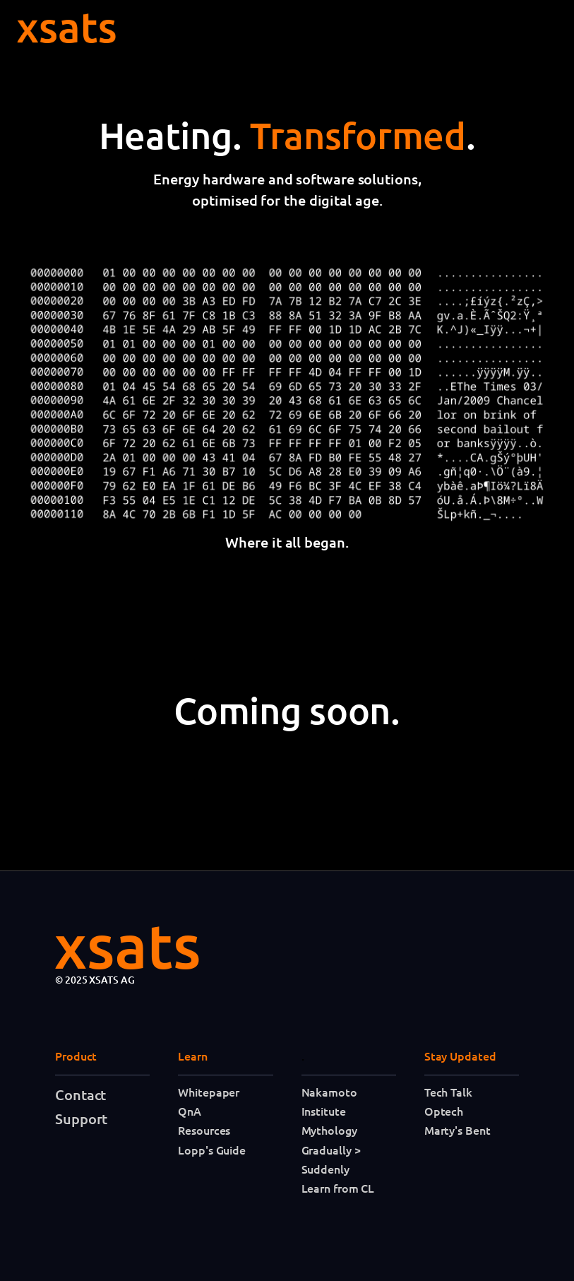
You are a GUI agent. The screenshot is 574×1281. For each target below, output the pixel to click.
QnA (189, 1110)
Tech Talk (448, 1091)
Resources (204, 1130)
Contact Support (81, 1106)
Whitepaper (208, 1091)
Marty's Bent (457, 1130)
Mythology (329, 1130)
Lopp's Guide (212, 1149)
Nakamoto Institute (329, 1101)
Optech (443, 1110)
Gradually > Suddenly (331, 1159)
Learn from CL (338, 1188)
